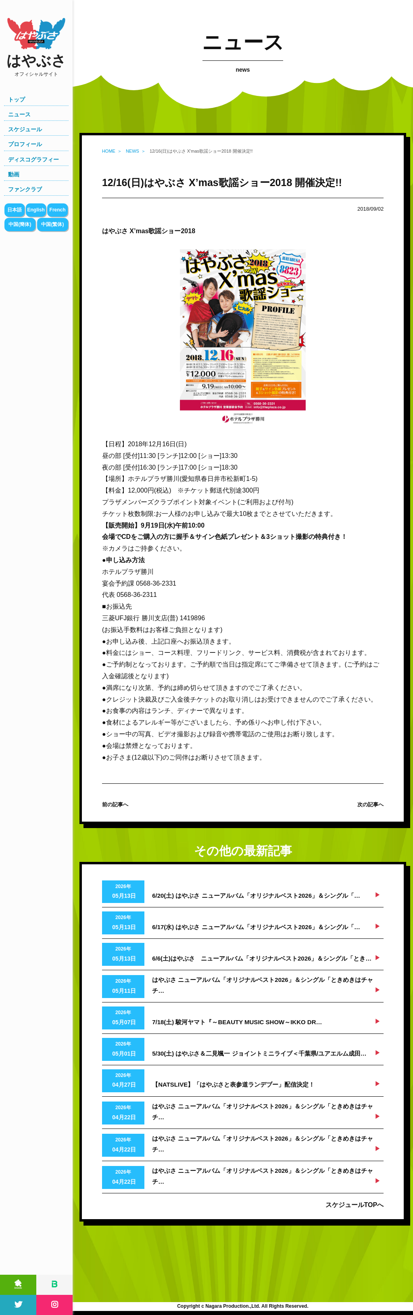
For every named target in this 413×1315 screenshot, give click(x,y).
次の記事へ (370, 804)
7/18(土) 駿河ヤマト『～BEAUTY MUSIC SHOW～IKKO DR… (237, 1022)
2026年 (123, 892)
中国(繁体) (52, 224)
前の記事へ (115, 804)
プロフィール (25, 144)
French (58, 210)
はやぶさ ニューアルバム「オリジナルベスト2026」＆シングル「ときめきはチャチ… (262, 985)
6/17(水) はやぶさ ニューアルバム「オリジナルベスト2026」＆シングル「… (256, 927)
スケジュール (25, 129)
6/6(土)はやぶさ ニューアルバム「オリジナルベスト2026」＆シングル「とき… (261, 958)
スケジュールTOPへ (354, 1204)
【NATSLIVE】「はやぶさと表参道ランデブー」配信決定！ (233, 1084)
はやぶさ (36, 65)
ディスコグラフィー (33, 159)
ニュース (19, 114)
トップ (16, 99)
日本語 (14, 210)
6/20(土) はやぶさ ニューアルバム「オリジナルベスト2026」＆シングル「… (256, 895)
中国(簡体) (19, 224)
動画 (13, 174)
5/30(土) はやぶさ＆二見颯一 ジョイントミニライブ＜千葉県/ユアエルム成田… (259, 1053)
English (35, 210)
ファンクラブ (25, 189)
